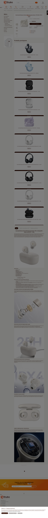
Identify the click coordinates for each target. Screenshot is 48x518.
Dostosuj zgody (20, 513)
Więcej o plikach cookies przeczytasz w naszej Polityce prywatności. (10, 511)
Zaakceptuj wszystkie (5, 513)
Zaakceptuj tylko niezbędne (12, 513)
